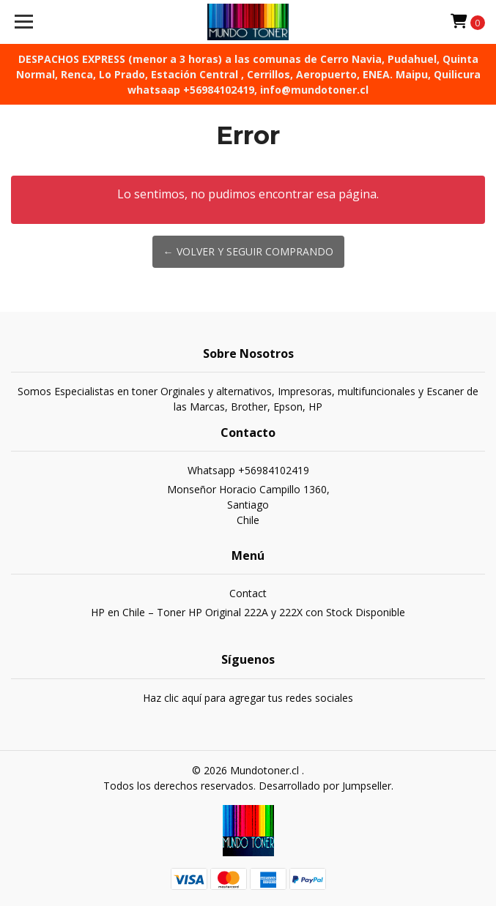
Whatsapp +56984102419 (248, 470)
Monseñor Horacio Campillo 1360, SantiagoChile (248, 504)
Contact (248, 593)
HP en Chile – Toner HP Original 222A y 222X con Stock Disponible (248, 612)
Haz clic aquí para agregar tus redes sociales (248, 698)
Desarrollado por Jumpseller (325, 786)
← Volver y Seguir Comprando (248, 251)
